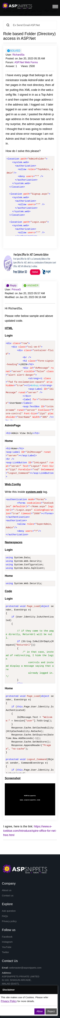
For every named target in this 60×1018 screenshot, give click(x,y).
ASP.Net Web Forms (26, 62)
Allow (39, 1011)
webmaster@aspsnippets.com (25, 967)
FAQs (5, 916)
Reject (51, 1011)
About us (6, 890)
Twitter (5, 952)
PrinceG (16, 289)
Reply (11, 285)
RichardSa (18, 54)
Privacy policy (9, 921)
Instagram (7, 941)
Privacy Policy (9, 1001)
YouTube (6, 947)
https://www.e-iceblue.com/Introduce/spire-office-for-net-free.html (29, 831)
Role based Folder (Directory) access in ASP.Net (29, 36)
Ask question (9, 910)
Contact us (7, 895)
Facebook (7, 936)
